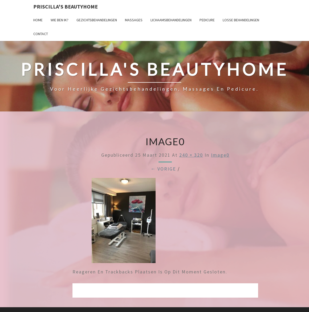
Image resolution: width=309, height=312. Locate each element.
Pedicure (207, 20)
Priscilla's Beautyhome (65, 6)
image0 (220, 155)
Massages (134, 20)
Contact (40, 33)
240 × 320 (191, 155)
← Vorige (163, 169)
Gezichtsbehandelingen (96, 20)
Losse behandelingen (241, 20)
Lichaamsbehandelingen (171, 20)
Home (38, 20)
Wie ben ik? (59, 20)
